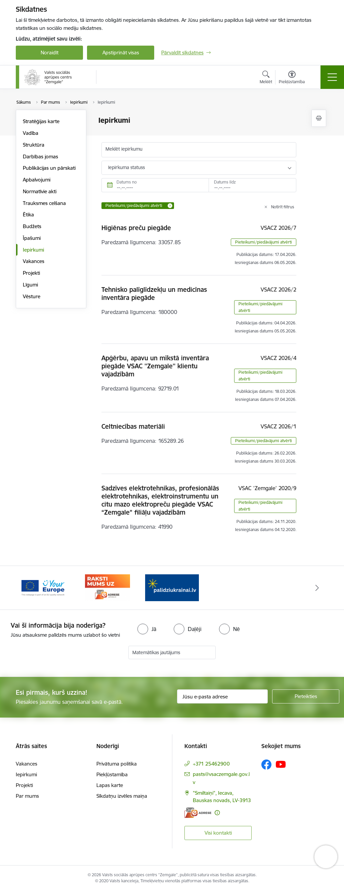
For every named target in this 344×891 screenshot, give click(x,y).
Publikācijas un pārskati (49, 168)
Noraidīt (49, 52)
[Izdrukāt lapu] (319, 118)
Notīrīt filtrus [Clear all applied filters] (282, 206)
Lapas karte (109, 785)
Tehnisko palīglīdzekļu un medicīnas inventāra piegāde (154, 293)
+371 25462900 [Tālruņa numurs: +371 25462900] (211, 764)
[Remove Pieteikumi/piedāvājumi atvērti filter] (170, 205)
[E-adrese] (197, 812)
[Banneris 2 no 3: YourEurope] (107, 587)
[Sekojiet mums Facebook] (266, 764)
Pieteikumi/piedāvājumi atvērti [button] (263, 242)
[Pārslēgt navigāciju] (332, 77)
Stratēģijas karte (41, 121)
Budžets (32, 226)
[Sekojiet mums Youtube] (281, 764)
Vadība (30, 133)
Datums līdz (225, 182)
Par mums (27, 796)
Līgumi (30, 284)
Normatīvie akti (39, 191)
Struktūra (33, 145)
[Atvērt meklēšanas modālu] (265, 78)
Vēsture (31, 296)
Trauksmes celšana (44, 203)
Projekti (31, 273)
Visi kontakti (218, 833)
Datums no (127, 182)
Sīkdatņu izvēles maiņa (121, 796)
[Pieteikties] (305, 696)
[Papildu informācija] (217, 812)
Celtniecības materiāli (133, 426)
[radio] (146, 629)
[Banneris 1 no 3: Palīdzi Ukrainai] (43, 587)
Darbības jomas (40, 156)
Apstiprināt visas (120, 52)
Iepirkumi (33, 250)
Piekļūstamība (112, 774)
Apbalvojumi (36, 179)
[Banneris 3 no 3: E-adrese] (171, 587)
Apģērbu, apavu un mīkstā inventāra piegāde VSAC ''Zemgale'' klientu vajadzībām (155, 366)
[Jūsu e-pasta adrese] (222, 696)
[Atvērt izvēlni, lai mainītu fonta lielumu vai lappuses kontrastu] (291, 78)
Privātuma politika (116, 764)
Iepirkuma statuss (126, 167)
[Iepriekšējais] (27, 588)
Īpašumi (32, 238)
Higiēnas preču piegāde (136, 228)
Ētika (28, 214)
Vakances (33, 261)
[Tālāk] (317, 588)
